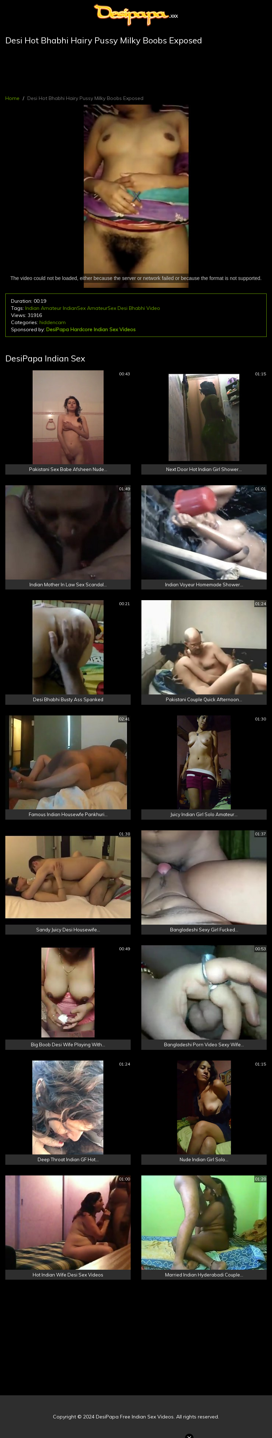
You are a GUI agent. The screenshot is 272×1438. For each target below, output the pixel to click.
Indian (32, 308)
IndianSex (74, 308)
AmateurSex (101, 308)
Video (153, 308)
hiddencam (52, 322)
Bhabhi (137, 308)
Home (12, 98)
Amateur (51, 308)
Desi (122, 308)
